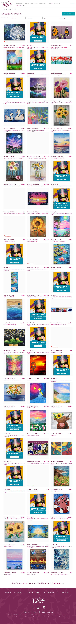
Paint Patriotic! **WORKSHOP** (58, 324)
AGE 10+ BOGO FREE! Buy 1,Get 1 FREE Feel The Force (14, 353)
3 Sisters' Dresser (31, 574)
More (49, 3)
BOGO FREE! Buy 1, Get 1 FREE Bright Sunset (37, 213)
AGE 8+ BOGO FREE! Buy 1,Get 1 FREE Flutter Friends (61, 464)
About (51, 592)
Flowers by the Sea (55, 491)
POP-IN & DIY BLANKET (9, 241)
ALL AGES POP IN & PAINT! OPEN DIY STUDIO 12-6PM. (38, 75)
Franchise (57, 3)
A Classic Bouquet (8, 407)
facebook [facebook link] (32, 607)
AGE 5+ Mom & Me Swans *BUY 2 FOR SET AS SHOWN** (14, 131)
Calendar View (68, 14)
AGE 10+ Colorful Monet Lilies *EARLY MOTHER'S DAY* (35, 131)
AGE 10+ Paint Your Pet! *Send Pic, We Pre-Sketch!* (37, 270)
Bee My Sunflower (8, 546)
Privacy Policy (30, 612)
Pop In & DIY (42, 3)
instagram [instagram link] (38, 607)
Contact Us (47, 612)
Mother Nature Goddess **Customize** (13, 518)
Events (27, 3)
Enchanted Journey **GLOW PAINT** (12, 380)
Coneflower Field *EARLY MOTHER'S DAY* (14, 158)
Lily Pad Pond (54, 269)
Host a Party (34, 3)
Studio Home (20, 3)
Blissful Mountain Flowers (33, 435)
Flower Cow (53, 435)
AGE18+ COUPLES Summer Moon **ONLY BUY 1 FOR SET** (38, 547)
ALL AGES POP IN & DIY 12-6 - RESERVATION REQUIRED (37, 48)
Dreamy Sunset (7, 574)
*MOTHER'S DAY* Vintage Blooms (12, 185)
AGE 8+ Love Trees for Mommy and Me (36, 158)
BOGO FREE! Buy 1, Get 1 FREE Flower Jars (61, 74)
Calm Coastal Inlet (55, 407)
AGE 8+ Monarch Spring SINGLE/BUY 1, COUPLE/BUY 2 (60, 48)
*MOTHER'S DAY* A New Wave (58, 158)
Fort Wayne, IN (20, 5)
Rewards (72, 3)
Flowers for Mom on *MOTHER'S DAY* (36, 185)
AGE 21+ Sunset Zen (31, 380)
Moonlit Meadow (8, 74)
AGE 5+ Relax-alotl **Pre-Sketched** (59, 518)
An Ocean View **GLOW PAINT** (58, 241)
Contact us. (58, 583)
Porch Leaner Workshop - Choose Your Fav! (14, 213)
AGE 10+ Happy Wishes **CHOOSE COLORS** (14, 47)
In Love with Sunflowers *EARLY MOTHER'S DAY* (61, 131)
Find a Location (13, 592)
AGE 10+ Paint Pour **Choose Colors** (59, 574)
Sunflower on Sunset (32, 241)
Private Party (34, 592)
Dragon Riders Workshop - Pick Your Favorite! (38, 463)
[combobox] (17, 18)
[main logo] (6, 1)
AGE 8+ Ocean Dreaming (10, 324)
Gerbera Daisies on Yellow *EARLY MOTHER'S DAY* (61, 103)
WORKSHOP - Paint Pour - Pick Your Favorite (38, 296)
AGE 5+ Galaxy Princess (32, 407)
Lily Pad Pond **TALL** (9, 296)
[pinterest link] (44, 607)
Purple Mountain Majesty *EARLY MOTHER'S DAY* (37, 103)
